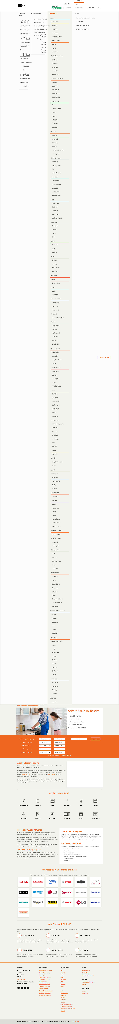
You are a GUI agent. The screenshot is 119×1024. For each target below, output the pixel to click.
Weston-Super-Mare (58, 318)
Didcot (54, 233)
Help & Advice (78, 1)
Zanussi (63, 1002)
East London (55, 21)
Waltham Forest (57, 36)
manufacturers (26, 774)
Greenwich (55, 67)
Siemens (63, 997)
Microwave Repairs (44, 988)
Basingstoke (55, 180)
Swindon (54, 340)
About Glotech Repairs (88, 982)
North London (55, 40)
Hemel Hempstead (57, 424)
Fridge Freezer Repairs (45, 977)
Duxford (54, 375)
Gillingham (55, 210)
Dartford (54, 207)
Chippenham (56, 325)
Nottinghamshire (56, 538)
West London (55, 101)
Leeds (54, 629)
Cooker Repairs (43, 981)
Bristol (53, 279)
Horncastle (55, 508)
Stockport (55, 667)
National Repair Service (83, 25)
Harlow (54, 412)
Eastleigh (55, 188)
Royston (54, 431)
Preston (54, 693)
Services (77, 13)
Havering (55, 29)
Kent (52, 199)
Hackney (54, 25)
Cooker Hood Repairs (44, 984)
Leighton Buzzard (57, 360)
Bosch (62, 977)
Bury (53, 649)
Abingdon (55, 226)
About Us (67, 4)
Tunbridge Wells (57, 218)
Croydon (54, 63)
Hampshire (54, 177)
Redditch (54, 591)
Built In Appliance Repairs (46, 990)
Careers (68, 7)
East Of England (55, 348)
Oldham (54, 656)
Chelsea (54, 82)
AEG (62, 970)
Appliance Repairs (22, 14)
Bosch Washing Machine (67, 1004)
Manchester (55, 652)
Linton (54, 382)
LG (61, 988)
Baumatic (63, 972)
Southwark (55, 74)
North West (53, 637)
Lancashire (54, 679)
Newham (55, 33)
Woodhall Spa (56, 526)
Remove (29, 742)
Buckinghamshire (56, 158)
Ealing (54, 112)
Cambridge (55, 371)
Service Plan (79, 21)
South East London (57, 56)
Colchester (55, 408)
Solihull (54, 595)
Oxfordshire (54, 222)
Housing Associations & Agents (85, 18)
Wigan (54, 674)
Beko (62, 975)
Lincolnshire (54, 500)
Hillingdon (55, 119)
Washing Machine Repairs (46, 970)
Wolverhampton (57, 602)
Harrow (54, 116)
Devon (53, 287)
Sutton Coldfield (57, 599)
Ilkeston (54, 488)
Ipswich (54, 465)
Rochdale (55, 660)
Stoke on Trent (56, 561)
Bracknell (55, 139)
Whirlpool (63, 999)
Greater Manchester (57, 641)
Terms (78, 1021)
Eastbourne (55, 267)
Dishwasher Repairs (44, 972)
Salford (54, 663)
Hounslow (55, 123)
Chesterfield (56, 481)
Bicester (54, 229)
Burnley (54, 690)
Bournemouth (56, 184)
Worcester (55, 606)
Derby (54, 485)
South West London (57, 78)
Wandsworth (56, 93)
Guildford (55, 245)
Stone (54, 565)
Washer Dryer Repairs (44, 993)
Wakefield (55, 633)
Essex (52, 390)
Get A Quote (95, 739)
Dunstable (55, 356)
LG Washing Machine (66, 1006)
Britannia (63, 979)
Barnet (54, 44)
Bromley (54, 59)
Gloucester (55, 306)
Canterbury (55, 203)
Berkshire (54, 135)
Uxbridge (55, 127)
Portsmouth (55, 192)
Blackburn (55, 682)
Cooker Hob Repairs (44, 979)
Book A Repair (104, 357)
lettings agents (52, 774)
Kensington (55, 89)
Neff (62, 990)
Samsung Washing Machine (68, 1008)
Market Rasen (56, 523)
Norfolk (53, 450)
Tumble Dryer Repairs (44, 986)
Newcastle (54, 702)
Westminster (56, 97)
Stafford (54, 557)
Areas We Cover (53, 13)
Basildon (54, 394)
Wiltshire (53, 322)
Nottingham (55, 546)
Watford (54, 446)
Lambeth (54, 70)
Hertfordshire (55, 420)
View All (63, 1011)
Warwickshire (55, 572)
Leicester (55, 496)
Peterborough (56, 386)
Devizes (54, 329)
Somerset (54, 314)
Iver (53, 169)
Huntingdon (55, 378)
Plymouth (55, 294)
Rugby (54, 580)
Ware (53, 442)
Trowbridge (55, 344)
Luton (54, 363)
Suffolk (53, 458)
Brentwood (55, 401)
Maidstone (55, 214)
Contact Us (79, 7)
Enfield (54, 48)
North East (53, 698)
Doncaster (55, 622)
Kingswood (55, 310)
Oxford (54, 237)
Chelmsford (55, 405)
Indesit (62, 986)
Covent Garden (56, 108)
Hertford (55, 427)
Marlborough (56, 333)
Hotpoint (63, 984)
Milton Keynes (56, 173)
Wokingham (55, 154)
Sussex (53, 256)
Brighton (54, 260)
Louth (54, 515)
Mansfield (55, 542)
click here (69, 755)
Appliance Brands (36, 13)
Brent (54, 105)
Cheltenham (55, 302)
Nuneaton (55, 576)
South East (53, 131)
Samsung (63, 995)
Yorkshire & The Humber (57, 611)
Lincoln (54, 511)
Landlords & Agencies (82, 29)
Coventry (55, 588)
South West (53, 275)
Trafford (54, 671)
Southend (55, 416)
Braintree (55, 397)
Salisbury (55, 336)
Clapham (54, 86)
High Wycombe (56, 165)
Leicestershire (55, 492)
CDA (62, 981)
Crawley (54, 264)
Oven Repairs (42, 975)
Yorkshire (54, 618)
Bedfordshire (55, 352)
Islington (54, 52)
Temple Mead (56, 283)
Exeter (54, 291)
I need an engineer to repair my (26, 739)
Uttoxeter (55, 568)
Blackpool (55, 686)
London (52, 18)
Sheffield (54, 614)
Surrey (53, 241)
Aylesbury (55, 161)
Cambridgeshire (55, 367)
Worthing (55, 271)
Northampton (56, 534)
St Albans (55, 435)
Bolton (54, 645)
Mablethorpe (56, 519)
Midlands (52, 470)
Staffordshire (55, 550)
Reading (54, 146)
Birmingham (54, 474)
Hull (53, 626)
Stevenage (55, 439)
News (77, 4)
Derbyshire (54, 477)
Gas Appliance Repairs (45, 995)
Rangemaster (64, 993)
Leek (53, 553)
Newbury (55, 143)
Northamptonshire (56, 530)
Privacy (74, 1021)
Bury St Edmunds (57, 462)
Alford (54, 504)
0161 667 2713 (94, 8)
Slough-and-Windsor (58, 150)
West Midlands (55, 584)
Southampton (56, 195)
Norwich (54, 454)
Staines (54, 248)
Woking (54, 252)
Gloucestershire (56, 299)
